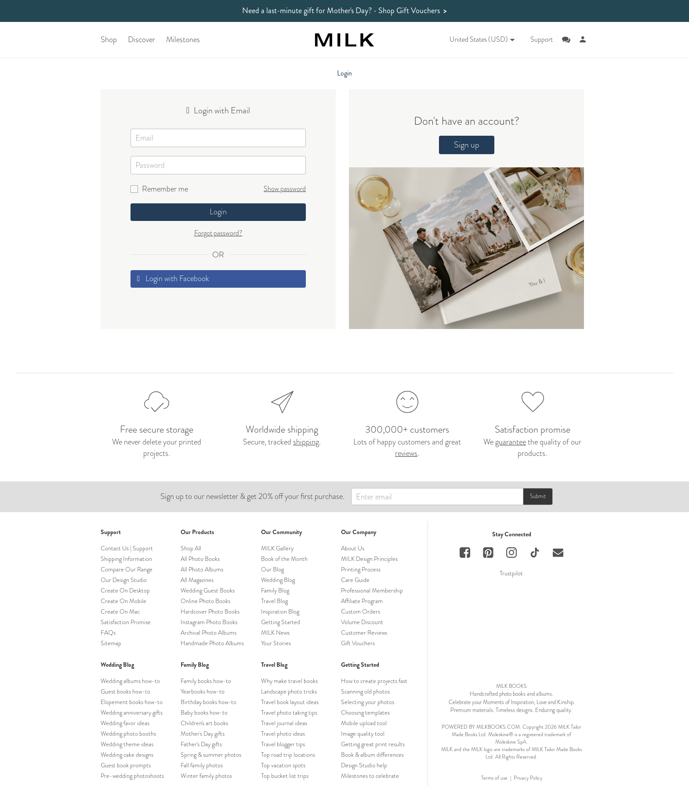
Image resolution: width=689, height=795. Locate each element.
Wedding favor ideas (125, 723)
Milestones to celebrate (370, 775)
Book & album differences (372, 754)
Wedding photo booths (128, 733)
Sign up (466, 144)
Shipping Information (126, 558)
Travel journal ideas (284, 723)
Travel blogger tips (283, 744)
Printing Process (361, 569)
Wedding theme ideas (127, 744)
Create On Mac (120, 611)
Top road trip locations (288, 754)
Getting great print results (373, 744)
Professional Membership (372, 590)
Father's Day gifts (201, 744)
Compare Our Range (126, 569)
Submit (538, 496)
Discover (141, 39)
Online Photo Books (205, 600)
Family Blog (275, 590)
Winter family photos (206, 775)
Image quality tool (362, 733)
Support (541, 39)
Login (218, 211)
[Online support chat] (566, 40)
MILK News (275, 632)
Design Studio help (364, 765)
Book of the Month (284, 558)
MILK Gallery (277, 548)
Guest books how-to (125, 691)
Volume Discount (362, 622)
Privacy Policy (528, 778)
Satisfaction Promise (126, 622)
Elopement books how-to (132, 701)
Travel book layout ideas (290, 701)
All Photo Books (200, 558)
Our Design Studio (124, 579)
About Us (352, 548)
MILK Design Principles (369, 558)
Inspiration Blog (280, 611)
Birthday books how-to (208, 701)
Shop (109, 39)
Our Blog (272, 569)
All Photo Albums (202, 569)
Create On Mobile (123, 600)
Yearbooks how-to (203, 691)
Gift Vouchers (358, 643)
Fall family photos (202, 765)
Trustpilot (511, 573)
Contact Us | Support (127, 548)
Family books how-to (206, 680)
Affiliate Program (362, 600)
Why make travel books (289, 680)
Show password (285, 189)
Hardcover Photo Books (210, 611)
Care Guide (355, 579)
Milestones (183, 39)
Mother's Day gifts (203, 733)
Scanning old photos (365, 691)
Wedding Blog (278, 579)
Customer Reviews (364, 632)
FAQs (108, 632)
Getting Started (280, 622)
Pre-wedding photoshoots (132, 775)
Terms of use (494, 778)
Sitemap (111, 643)
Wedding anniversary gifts (132, 712)
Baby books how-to (204, 712)
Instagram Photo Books (209, 622)
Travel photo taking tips (289, 712)
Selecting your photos (367, 701)
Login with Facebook (173, 278)
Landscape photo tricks (289, 691)
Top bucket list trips (284, 775)
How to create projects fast (374, 680)
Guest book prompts (126, 765)
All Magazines (197, 579)
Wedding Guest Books (208, 590)
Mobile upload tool (364, 723)
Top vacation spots (283, 765)
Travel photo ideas (283, 733)
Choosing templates (365, 712)
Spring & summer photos (211, 754)
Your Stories (276, 643)
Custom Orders (360, 611)
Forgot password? (218, 233)
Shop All (191, 548)
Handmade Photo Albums (212, 643)
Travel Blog (274, 600)
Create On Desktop (125, 590)
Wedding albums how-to (130, 680)
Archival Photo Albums (208, 632)
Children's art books (204, 723)
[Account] (582, 40)
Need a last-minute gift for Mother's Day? (344, 10)
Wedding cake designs (127, 754)
